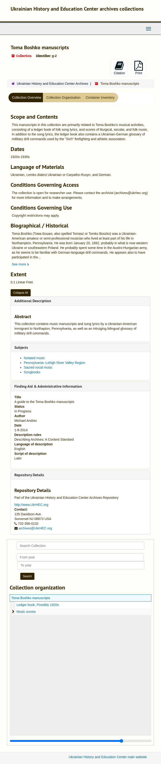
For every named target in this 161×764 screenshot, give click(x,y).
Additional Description (32, 300)
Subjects (21, 347)
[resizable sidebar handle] (80, 741)
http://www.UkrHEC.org (31, 505)
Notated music (34, 358)
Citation (119, 68)
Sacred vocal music (38, 367)
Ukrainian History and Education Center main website (108, 757)
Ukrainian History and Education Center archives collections (77, 8)
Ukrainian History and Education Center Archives (52, 83)
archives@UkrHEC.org (35, 528)
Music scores (26, 612)
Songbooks (32, 372)
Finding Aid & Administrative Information (48, 386)
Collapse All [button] (20, 292)
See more (20, 264)
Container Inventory (100, 97)
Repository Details (29, 474)
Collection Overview (26, 97)
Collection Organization (63, 97)
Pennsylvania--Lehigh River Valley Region (54, 363)
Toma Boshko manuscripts (30, 598)
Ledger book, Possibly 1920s (38, 605)
